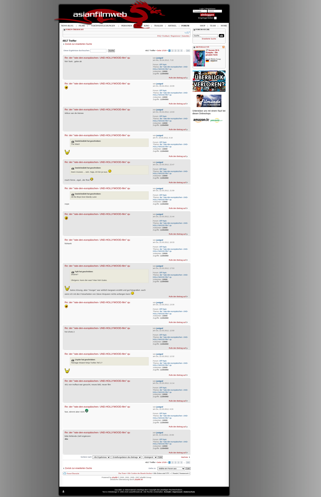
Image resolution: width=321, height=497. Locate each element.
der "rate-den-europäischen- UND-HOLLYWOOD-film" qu (170, 68)
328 (188, 51)
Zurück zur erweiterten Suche (78, 44)
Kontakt (167, 492)
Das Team (122, 473)
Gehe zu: (152, 468)
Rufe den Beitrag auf (177, 78)
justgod (159, 58)
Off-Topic (163, 65)
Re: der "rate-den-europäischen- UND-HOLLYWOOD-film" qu (97, 57)
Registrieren (210, 9)
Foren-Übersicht (73, 473)
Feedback (165, 36)
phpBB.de (139, 479)
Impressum (177, 492)
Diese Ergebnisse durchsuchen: (85, 50)
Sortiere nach (86, 457)
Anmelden (185, 36)
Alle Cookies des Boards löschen (139, 473)
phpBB (115, 477)
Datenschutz (189, 492)
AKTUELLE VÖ (202, 47)
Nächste (184, 457)
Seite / (161, 50)
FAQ (159, 36)
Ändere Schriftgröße (187, 32)
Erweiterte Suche (209, 39)
